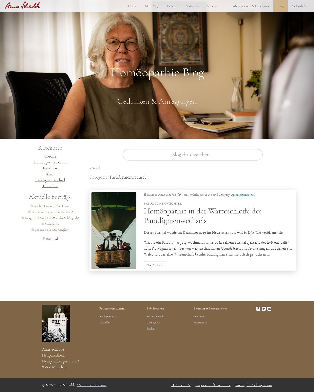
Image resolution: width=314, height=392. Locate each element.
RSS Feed (52, 238)
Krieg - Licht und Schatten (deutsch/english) (52, 217)
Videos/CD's (153, 322)
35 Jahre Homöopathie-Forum (51, 206)
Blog (280, 6)
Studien (151, 328)
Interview (50, 168)
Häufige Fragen (107, 316)
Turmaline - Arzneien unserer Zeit (52, 211)
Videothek (299, 6)
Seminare (192, 6)
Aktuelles (104, 322)
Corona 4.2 (52, 223)
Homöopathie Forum (50, 162)
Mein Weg (152, 6)
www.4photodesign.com (253, 385)
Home (132, 6)
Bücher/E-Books (156, 316)
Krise (50, 174)
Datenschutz (180, 385)
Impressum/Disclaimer (212, 385)
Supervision (215, 6)
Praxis (171, 6)
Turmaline (50, 186)
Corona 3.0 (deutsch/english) (51, 229)
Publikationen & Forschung (250, 6)
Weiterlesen (155, 265)
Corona (50, 156)
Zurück (96, 167)
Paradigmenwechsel (50, 180)
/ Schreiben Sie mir (92, 385)
